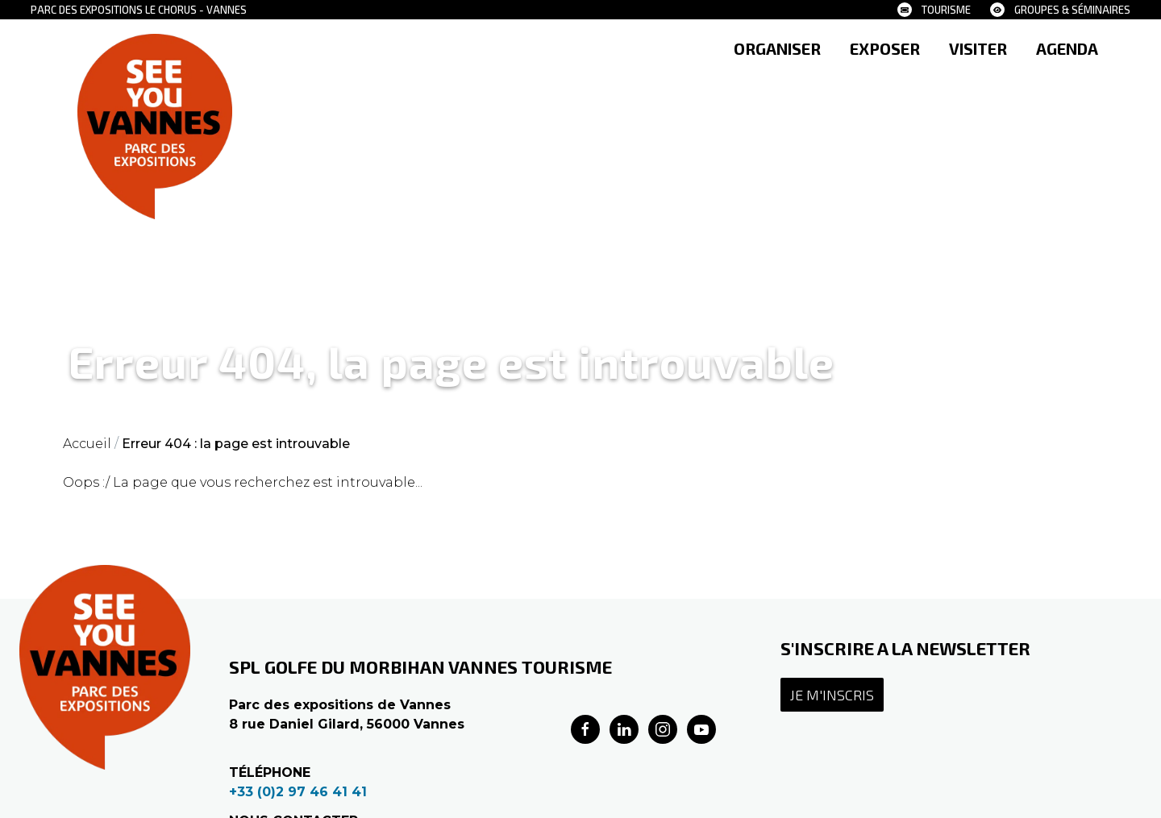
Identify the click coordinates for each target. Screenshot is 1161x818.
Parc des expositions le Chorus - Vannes (139, 9)
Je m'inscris (832, 695)
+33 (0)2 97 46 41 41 (298, 791)
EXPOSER (885, 48)
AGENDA (1067, 48)
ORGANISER (777, 48)
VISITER (978, 48)
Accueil (87, 443)
